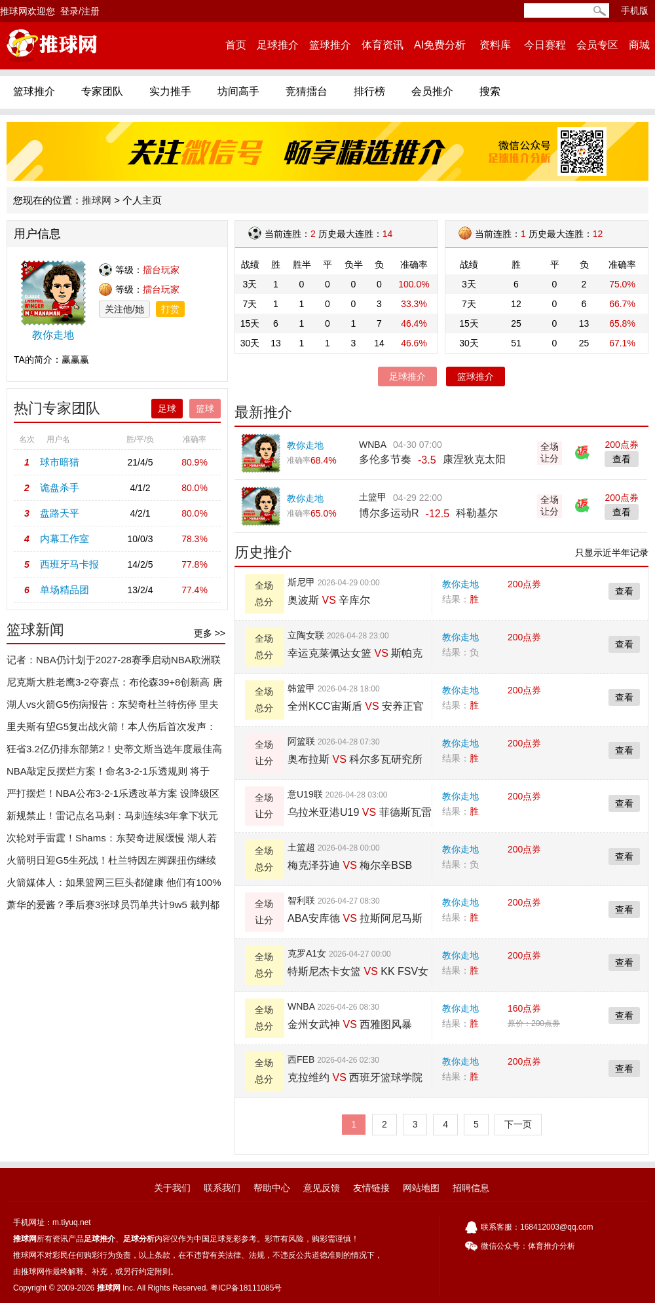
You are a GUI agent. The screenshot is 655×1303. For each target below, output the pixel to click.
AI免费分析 (440, 44)
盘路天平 (59, 513)
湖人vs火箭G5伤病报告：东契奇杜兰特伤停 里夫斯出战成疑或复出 (113, 707)
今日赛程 (545, 44)
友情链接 (371, 1188)
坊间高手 (238, 91)
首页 (235, 44)
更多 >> (209, 633)
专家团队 (102, 91)
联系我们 (222, 1188)
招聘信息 (471, 1188)
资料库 (495, 44)
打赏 (170, 309)
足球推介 (278, 44)
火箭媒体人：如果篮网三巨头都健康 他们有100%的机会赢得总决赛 (114, 885)
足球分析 (139, 1238)
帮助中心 (271, 1188)
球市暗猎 (59, 462)
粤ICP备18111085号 (246, 1288)
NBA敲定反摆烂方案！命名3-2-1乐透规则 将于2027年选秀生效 (108, 773)
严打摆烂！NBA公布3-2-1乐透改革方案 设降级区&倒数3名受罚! (113, 796)
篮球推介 (330, 44)
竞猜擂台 (307, 91)
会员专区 (597, 44)
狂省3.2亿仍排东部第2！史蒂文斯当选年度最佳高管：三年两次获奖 (114, 751)
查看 (624, 591)
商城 (639, 44)
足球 (167, 408)
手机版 (634, 10)
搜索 (489, 91)
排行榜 (369, 91)
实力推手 (170, 91)
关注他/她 (124, 309)
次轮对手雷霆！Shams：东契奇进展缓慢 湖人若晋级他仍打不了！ (112, 840)
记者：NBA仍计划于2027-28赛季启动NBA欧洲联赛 (114, 662)
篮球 (205, 408)
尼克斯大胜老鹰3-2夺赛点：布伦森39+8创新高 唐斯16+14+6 (115, 684)
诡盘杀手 (59, 487)
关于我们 (172, 1188)
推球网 (96, 200)
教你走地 (460, 584)
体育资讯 (382, 44)
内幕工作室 (64, 538)
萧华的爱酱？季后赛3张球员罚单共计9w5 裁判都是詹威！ (113, 907)
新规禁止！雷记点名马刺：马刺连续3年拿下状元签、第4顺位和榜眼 (112, 818)
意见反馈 (321, 1188)
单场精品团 (64, 589)
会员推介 (432, 91)
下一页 (518, 1124)
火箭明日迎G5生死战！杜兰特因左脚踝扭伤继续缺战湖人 (111, 863)
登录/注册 (80, 11)
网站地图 (421, 1188)
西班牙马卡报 (69, 564)
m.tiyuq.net (71, 1222)
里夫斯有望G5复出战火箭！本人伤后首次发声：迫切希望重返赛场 (111, 729)
